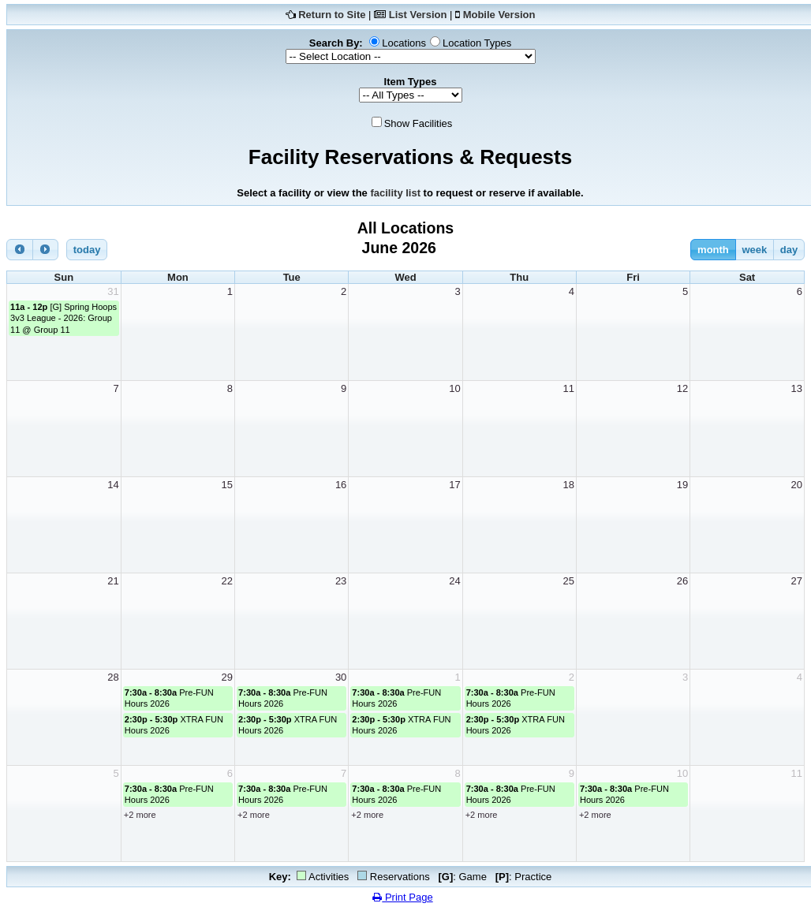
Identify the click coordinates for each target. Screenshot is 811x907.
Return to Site (331, 15)
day (789, 250)
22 (227, 581)
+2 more (140, 814)
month (713, 250)
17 (454, 485)
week (754, 250)
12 (682, 388)
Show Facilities (418, 123)
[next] (45, 249)
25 (568, 581)
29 (227, 677)
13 (796, 388)
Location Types (477, 43)
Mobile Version (499, 15)
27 (796, 581)
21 (112, 581)
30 (340, 677)
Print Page (402, 897)
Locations (404, 43)
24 (454, 581)
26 (682, 581)
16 (340, 485)
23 (340, 581)
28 (112, 677)
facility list (395, 193)
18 (568, 485)
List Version (418, 15)
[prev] (19, 249)
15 (227, 485)
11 (568, 388)
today (87, 250)
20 (796, 485)
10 (454, 388)
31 (112, 291)
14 (112, 485)
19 (682, 485)
